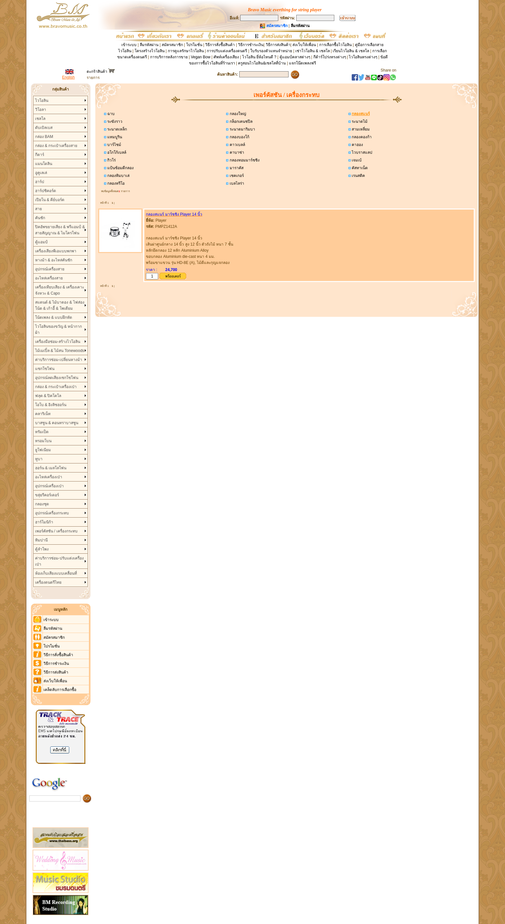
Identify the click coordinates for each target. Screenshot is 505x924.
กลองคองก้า (361, 137)
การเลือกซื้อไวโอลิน (335, 45)
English (68, 77)
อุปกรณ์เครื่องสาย (49, 269)
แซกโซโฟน (44, 368)
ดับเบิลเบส (43, 127)
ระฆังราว (114, 121)
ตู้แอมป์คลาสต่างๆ (295, 57)
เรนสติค (358, 175)
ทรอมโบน (43, 441)
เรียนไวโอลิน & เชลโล (351, 51)
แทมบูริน (114, 137)
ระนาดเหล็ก (116, 129)
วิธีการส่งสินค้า (278, 45)
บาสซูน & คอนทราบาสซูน (57, 423)
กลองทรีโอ (115, 183)
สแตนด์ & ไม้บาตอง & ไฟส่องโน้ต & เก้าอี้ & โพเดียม (59, 305)
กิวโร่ (111, 160)
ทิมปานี (41, 540)
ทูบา (39, 459)
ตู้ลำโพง (42, 549)
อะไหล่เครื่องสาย (49, 278)
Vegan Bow (200, 57)
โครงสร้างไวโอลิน (150, 51)
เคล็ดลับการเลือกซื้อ (59, 689)
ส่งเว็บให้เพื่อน (304, 45)
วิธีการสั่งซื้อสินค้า (220, 45)
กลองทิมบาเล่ (117, 175)
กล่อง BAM (44, 136)
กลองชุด (42, 504)
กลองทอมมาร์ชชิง (243, 160)
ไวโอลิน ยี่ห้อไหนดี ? (259, 57)
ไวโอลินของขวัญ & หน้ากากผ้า (58, 329)
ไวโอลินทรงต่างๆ (363, 57)
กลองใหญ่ (237, 114)
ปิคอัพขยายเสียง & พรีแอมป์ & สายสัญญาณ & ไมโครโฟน (60, 230)
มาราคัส (235, 168)
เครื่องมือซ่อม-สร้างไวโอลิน (57, 341)
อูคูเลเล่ (41, 172)
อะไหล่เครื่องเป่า (48, 477)
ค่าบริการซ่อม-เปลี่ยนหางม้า (58, 359)
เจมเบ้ (356, 160)
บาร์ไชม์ (113, 144)
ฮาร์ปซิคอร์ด (45, 191)
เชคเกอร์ (235, 175)
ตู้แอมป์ (41, 242)
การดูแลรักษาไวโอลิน (186, 51)
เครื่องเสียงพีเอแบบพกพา (55, 251)
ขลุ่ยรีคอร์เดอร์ (47, 495)
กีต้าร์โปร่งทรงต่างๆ (329, 57)
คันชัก (40, 218)
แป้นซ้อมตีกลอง (120, 168)
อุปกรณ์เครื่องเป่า (49, 486)
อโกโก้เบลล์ (116, 152)
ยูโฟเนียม (43, 450)
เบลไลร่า (236, 183)
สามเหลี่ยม (360, 129)
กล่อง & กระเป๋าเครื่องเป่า (56, 386)
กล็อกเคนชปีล (240, 121)
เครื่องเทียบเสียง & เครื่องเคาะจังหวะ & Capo (59, 290)
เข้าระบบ (129, 45)
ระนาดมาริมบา (241, 129)
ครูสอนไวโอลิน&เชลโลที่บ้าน (262, 63)
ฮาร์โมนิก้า (44, 522)
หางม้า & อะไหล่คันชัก (53, 260)
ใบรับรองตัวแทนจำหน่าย (271, 51)
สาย (38, 209)
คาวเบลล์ (236, 144)
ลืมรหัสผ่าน (149, 45)
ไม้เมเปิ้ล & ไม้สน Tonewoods (59, 350)
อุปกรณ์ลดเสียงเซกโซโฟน (56, 377)
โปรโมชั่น (194, 45)
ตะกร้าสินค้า (101, 71)
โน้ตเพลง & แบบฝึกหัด (53, 317)
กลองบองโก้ (238, 137)
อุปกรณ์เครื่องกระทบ (52, 513)
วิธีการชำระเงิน (250, 45)
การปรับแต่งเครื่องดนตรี (227, 51)
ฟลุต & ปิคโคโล (48, 396)
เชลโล (40, 118)
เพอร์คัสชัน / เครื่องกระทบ (56, 531)
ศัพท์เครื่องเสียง (226, 57)
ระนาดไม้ (359, 121)
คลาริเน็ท (43, 414)
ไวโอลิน (41, 100)
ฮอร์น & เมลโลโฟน (51, 468)
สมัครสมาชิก (172, 45)
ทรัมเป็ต (42, 432)
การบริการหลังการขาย (169, 57)
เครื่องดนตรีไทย (48, 582)
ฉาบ (110, 114)
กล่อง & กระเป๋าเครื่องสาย (56, 145)
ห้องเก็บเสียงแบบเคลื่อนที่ (56, 573)
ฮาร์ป (39, 182)
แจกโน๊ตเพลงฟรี (302, 63)
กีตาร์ (39, 154)
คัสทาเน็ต (359, 168)
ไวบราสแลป (361, 152)
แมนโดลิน (43, 163)
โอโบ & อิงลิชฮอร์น (51, 405)
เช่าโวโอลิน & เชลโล (313, 51)
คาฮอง (357, 144)
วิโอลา (40, 109)
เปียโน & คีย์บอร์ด (50, 200)
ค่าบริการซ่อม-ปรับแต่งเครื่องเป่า (59, 561)
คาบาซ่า (236, 152)
